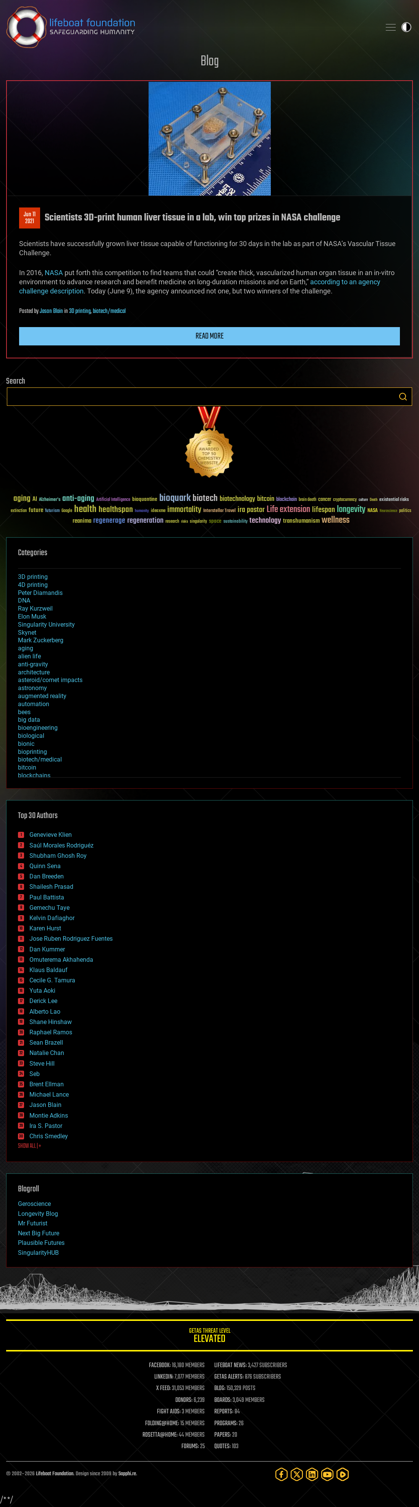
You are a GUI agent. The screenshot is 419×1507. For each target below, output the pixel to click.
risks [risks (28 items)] (184, 521)
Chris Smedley (48, 1136)
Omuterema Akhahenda (61, 959)
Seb (34, 1074)
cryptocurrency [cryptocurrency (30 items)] (345, 499)
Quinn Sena (45, 866)
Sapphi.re (127, 1474)
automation (33, 704)
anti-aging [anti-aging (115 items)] (78, 499)
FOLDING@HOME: (162, 1424)
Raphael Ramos (50, 1032)
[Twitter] (297, 1474)
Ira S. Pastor (45, 1125)
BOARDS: (222, 1400)
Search (403, 396)
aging (25, 648)
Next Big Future (38, 1233)
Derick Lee (43, 1001)
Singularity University (46, 624)
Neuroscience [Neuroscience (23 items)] (388, 511)
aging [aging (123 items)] (22, 499)
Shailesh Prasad (51, 886)
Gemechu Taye (49, 907)
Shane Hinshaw (50, 1022)
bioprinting (32, 751)
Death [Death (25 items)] (373, 500)
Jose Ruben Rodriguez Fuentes (71, 938)
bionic (26, 743)
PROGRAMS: (226, 1424)
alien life (29, 656)
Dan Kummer (47, 949)
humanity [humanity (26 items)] (142, 511)
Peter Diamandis (40, 592)
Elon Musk (32, 616)
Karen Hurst (45, 928)
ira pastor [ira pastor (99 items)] (251, 510)
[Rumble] (342, 1474)
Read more (210, 336)
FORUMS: (190, 1447)
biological (31, 735)
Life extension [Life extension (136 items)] (288, 510)
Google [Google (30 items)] (66, 511)
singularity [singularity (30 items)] (198, 521)
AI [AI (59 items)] (34, 499)
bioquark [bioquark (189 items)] (175, 498)
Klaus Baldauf (48, 970)
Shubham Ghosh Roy (58, 855)
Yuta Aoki (42, 990)
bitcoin (27, 767)
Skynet (27, 632)
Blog (210, 62)
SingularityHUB (38, 1252)
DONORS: (184, 1400)
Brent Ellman (46, 1084)
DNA (24, 600)
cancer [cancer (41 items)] (324, 500)
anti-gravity (33, 664)
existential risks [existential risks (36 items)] (394, 500)
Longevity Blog (38, 1213)
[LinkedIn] (312, 1474)
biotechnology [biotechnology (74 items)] (237, 499)
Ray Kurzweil (35, 608)
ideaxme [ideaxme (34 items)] (158, 511)
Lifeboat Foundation (54, 1474)
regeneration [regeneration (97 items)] (145, 520)
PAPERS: (222, 1435)
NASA (54, 273)
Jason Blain (51, 311)
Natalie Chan (46, 1053)
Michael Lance (49, 1094)
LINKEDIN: (163, 1377)
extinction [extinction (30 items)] (19, 511)
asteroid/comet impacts (50, 680)
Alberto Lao (44, 1011)
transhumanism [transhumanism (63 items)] (301, 521)
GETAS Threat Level (209, 1336)
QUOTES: (222, 1447)
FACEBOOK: (160, 1366)
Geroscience (34, 1203)
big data (29, 719)
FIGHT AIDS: (169, 1412)
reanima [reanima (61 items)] (82, 521)
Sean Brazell (46, 1042)
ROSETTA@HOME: (160, 1435)
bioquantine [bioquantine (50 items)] (144, 499)
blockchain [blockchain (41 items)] (286, 500)
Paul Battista (46, 897)
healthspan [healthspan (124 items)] (116, 510)
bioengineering (38, 727)
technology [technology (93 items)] (265, 521)
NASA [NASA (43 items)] (372, 511)
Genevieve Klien (50, 834)
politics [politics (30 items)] (405, 511)
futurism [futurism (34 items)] (52, 511)
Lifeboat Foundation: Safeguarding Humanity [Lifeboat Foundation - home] (190, 27)
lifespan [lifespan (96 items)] (323, 510)
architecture (34, 672)
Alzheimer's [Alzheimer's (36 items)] (49, 500)
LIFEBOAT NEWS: (230, 1366)
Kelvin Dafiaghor (51, 918)
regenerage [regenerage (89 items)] (109, 521)
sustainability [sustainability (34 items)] (235, 522)
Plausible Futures (41, 1242)
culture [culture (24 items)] (363, 500)
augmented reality (42, 696)
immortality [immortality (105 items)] (184, 509)
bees (24, 712)
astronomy (32, 688)
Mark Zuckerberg (40, 640)
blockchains (34, 775)
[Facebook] (281, 1474)
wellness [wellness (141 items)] (335, 520)
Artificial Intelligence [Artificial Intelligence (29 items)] (113, 499)
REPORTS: (223, 1412)
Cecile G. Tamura (52, 980)
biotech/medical (109, 311)
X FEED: (163, 1389)
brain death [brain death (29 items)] (307, 499)
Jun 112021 (30, 218)
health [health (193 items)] (85, 509)
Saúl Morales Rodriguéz (61, 845)
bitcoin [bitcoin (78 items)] (265, 499)
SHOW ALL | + (29, 1146)
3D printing (80, 311)
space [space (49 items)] (215, 521)
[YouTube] (327, 1474)
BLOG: (219, 1389)
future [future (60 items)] (36, 510)
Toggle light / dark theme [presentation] (406, 27)
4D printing (33, 584)
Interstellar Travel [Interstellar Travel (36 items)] (219, 511)
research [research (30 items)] (172, 521)
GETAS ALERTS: (229, 1377)
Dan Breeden (46, 876)
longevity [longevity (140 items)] (351, 510)
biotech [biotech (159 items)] (205, 498)
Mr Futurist (32, 1223)
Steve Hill (42, 1063)
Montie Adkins (48, 1115)
